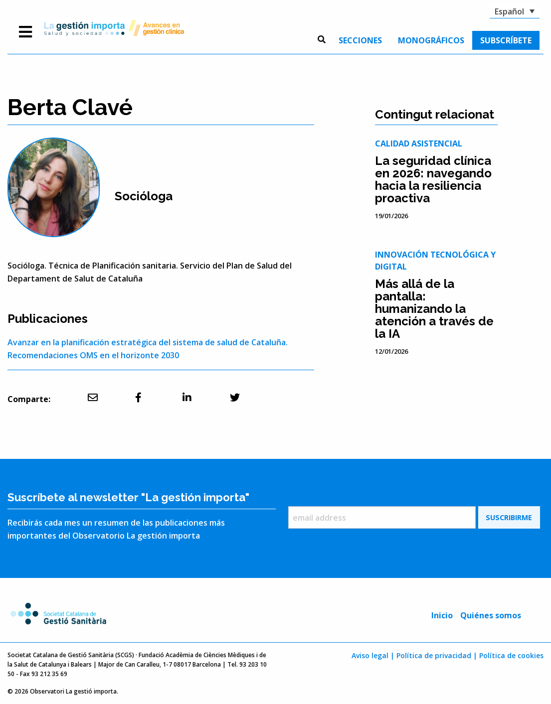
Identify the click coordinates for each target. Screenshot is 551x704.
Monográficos (431, 40)
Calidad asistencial (418, 143)
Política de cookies (511, 655)
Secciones (360, 40)
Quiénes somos (490, 615)
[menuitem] (360, 40)
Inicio (442, 615)
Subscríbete (506, 40)
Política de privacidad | (436, 655)
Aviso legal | (373, 655)
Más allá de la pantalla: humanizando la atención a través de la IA (434, 309)
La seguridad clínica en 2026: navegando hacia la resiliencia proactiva (433, 179)
